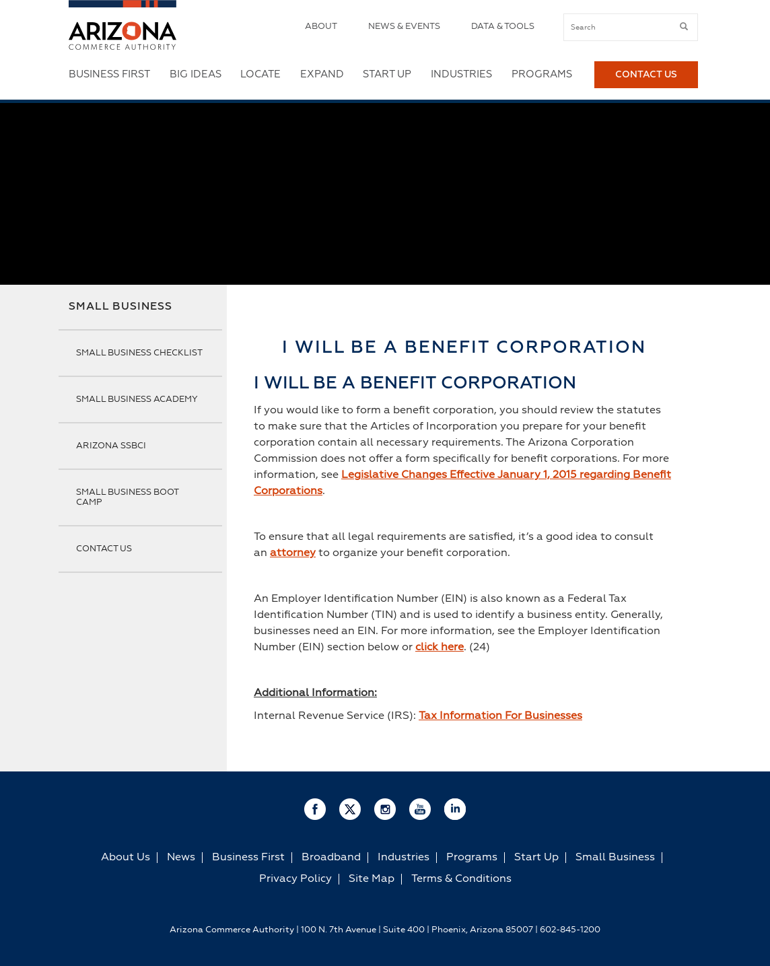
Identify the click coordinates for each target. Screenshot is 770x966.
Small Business (120, 307)
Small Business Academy (137, 399)
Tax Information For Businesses (500, 716)
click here (439, 647)
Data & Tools (502, 26)
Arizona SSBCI (111, 446)
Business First (109, 74)
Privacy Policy (295, 879)
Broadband (331, 857)
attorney (293, 553)
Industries (461, 74)
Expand (322, 74)
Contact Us (646, 74)
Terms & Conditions (461, 879)
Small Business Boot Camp (127, 497)
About (321, 26)
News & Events (404, 26)
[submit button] (683, 27)
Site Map (371, 879)
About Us (125, 857)
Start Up (387, 74)
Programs (542, 74)
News (181, 857)
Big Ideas (195, 74)
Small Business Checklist (139, 353)
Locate (260, 74)
